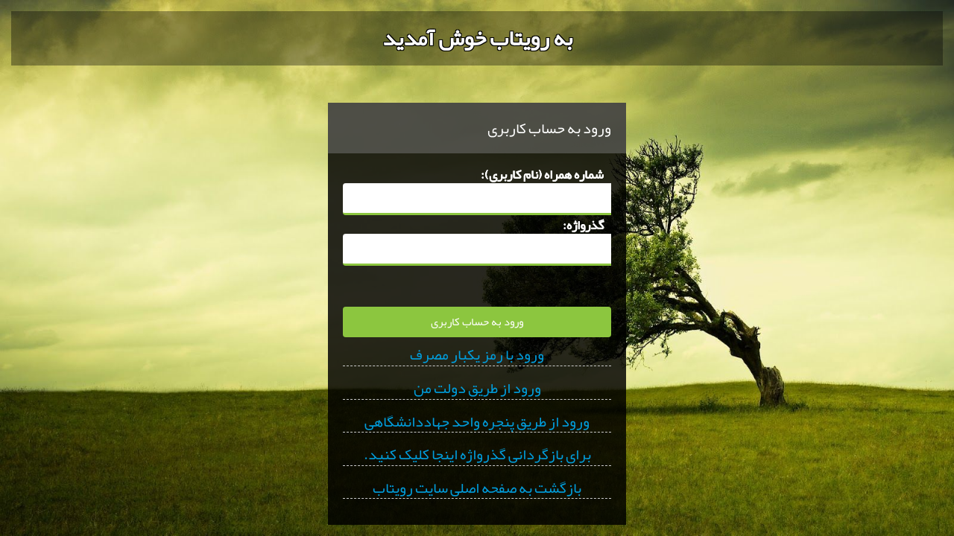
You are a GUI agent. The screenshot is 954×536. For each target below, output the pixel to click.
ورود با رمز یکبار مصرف (477, 355)
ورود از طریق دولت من (477, 388)
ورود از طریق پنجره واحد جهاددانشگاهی (477, 422)
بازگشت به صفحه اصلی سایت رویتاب (477, 488)
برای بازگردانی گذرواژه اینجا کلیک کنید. (477, 455)
